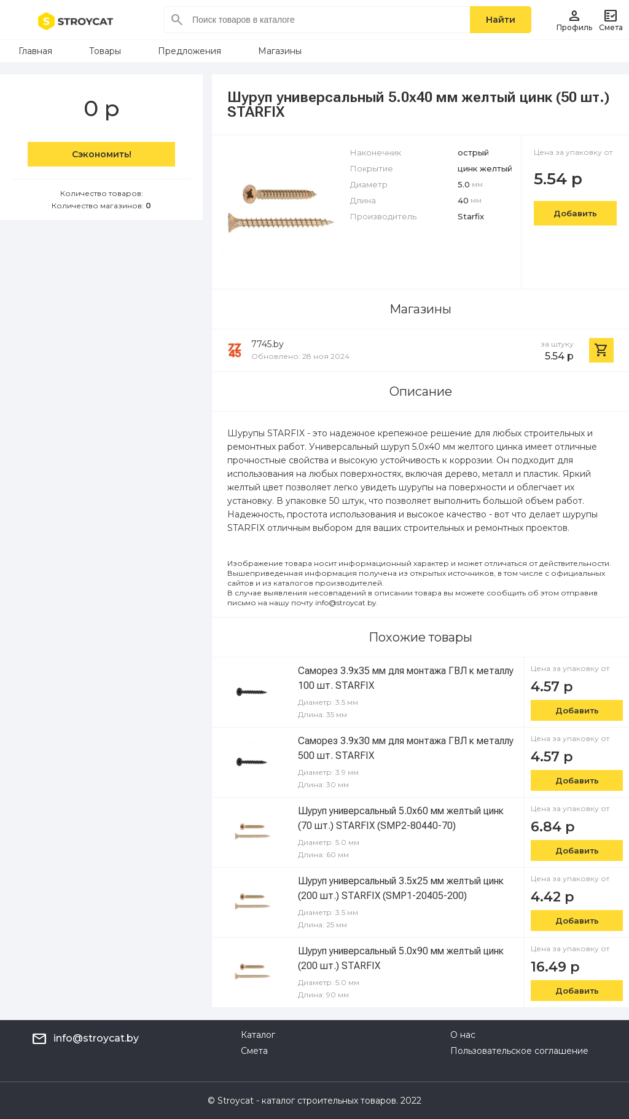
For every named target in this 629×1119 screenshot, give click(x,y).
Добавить (575, 213)
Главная (35, 51)
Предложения (189, 51)
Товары (105, 51)
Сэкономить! (101, 154)
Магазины (280, 51)
